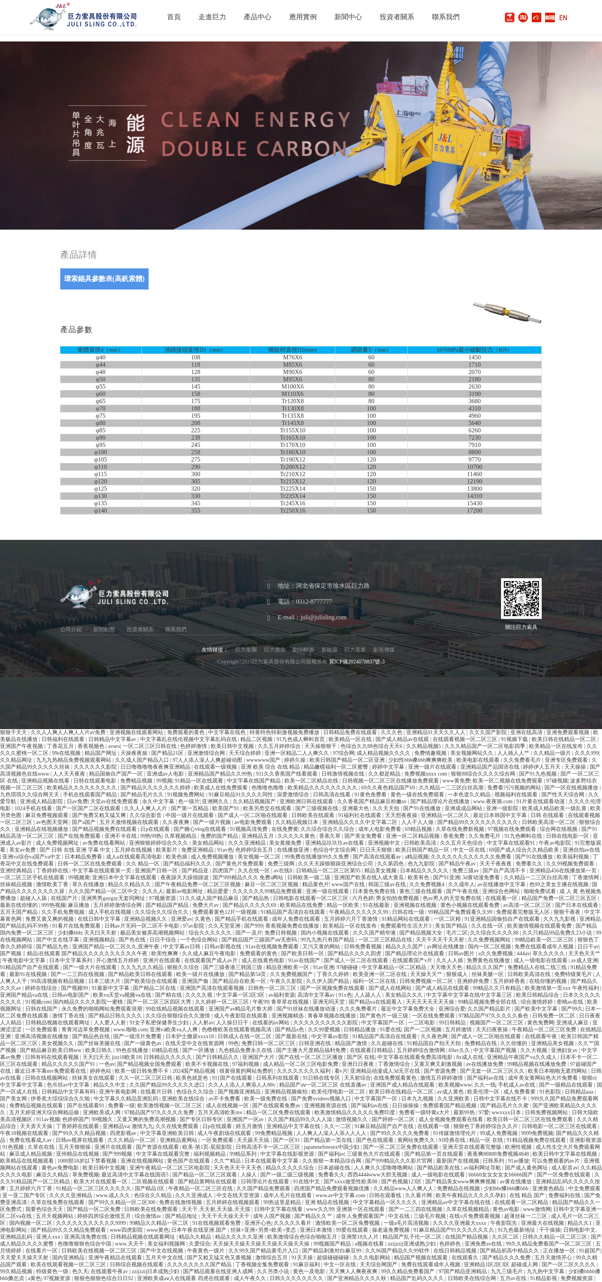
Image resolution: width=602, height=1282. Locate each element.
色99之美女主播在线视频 (559, 884)
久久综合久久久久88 (495, 933)
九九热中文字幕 (546, 1271)
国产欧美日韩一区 (303, 953)
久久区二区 (506, 1237)
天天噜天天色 (447, 967)
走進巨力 (212, 17)
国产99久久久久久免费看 (400, 1133)
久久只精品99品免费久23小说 (558, 933)
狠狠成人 (457, 974)
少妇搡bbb (70, 933)
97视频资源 (163, 898)
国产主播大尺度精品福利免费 (311, 1050)
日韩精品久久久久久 (169, 1057)
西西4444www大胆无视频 (378, 1175)
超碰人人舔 (34, 898)
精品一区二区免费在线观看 (279, 1112)
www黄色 (158, 1230)
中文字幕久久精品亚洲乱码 (127, 1099)
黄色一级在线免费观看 (418, 794)
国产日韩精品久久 (218, 1057)
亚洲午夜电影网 (118, 1092)
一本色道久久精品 (470, 794)
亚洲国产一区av (246, 1119)
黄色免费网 (540, 1023)
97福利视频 (246, 1064)
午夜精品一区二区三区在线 (201, 1188)
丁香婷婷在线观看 (78, 1126)
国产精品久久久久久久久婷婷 (156, 788)
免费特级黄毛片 (574, 974)
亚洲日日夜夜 (358, 1064)
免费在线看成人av (31, 1140)
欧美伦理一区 (484, 1092)
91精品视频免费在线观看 (537, 1140)
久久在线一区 (254, 870)
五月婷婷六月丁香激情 (351, 919)
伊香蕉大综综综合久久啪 (61, 1099)
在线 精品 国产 (527, 1195)
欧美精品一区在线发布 (556, 746)
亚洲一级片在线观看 (433, 767)
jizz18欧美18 (126, 1057)
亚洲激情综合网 (207, 753)
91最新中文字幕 (111, 988)
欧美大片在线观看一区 (101, 1181)
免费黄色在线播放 (489, 960)
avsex (114, 746)
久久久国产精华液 (375, 933)
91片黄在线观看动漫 (541, 801)
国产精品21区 (168, 753)
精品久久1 (580, 1223)
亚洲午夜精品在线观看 (116, 1257)
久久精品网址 (17, 760)
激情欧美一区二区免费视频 (348, 1223)
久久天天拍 (386, 808)
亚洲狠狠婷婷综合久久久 (159, 843)
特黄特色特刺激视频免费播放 (285, 732)
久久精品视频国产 (255, 801)
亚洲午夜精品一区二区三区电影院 (170, 1168)
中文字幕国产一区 (383, 1023)
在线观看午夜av (110, 1271)
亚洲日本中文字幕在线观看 (125, 877)
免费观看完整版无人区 (523, 912)
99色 (233, 1043)
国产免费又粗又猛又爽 (99, 815)
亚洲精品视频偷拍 (287, 1092)
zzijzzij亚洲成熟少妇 (412, 1244)
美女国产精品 (452, 926)
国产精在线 (169, 995)
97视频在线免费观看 (513, 829)
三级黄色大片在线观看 (374, 1154)
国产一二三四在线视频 (78, 974)
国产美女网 (14, 1099)
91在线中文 (307, 1181)
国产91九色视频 (538, 774)
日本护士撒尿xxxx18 (190, 1036)
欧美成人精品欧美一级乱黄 (555, 808)
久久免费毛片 (485, 836)
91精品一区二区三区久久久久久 (94, 1188)
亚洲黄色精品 (549, 1188)
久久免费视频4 (427, 884)
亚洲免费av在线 (484, 1244)
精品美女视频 (381, 870)
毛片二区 (457, 933)
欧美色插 (177, 857)
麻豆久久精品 (53, 1175)
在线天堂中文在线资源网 (195, 1043)
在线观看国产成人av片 (211, 960)
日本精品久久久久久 (425, 870)
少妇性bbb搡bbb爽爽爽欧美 (421, 760)
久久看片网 (419, 1195)
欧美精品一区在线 (351, 739)
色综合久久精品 (153, 1195)
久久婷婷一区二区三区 (222, 1002)
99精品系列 (244, 1154)
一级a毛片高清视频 (407, 1223)
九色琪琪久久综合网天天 (30, 794)
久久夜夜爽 (176, 822)
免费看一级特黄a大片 (425, 1112)
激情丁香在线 (69, 1016)
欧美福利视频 (573, 857)
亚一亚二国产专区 (24, 1195)
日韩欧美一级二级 (309, 877)
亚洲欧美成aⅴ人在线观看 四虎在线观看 (184, 1278)
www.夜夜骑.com (493, 801)
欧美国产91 (226, 808)
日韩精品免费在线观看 (351, 732)
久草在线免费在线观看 (58, 1202)
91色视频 (13, 1147)
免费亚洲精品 (198, 850)
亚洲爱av (181, 919)
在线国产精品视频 (467, 1237)
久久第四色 (391, 864)
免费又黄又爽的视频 (50, 919)
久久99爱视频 (325, 1029)
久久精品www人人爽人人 (404, 1188)
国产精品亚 (196, 870)
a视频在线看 (370, 1244)
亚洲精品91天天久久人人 (436, 732)
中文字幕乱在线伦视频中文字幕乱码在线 (189, 739)
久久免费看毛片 (522, 760)
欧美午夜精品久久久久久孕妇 (471, 1195)
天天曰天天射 (101, 933)
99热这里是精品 (283, 1202)
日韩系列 (494, 1161)
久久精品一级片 (552, 753)
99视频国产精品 (332, 1244)
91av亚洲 (323, 967)
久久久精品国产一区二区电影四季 (486, 746)
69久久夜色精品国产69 (389, 788)
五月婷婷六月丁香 (31, 1188)
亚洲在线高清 (527, 732)
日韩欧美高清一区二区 (549, 822)
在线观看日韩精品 (372, 1050)
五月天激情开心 (554, 1257)
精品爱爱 (218, 891)
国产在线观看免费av (277, 1105)
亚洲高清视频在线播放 (42, 1036)
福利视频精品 (210, 1154)
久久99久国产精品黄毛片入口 (264, 1251)
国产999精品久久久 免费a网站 (249, 877)
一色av (107, 1064)
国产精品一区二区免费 (94, 1209)
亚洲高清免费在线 (86, 1237)
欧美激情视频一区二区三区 (170, 1105)
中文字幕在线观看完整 (163, 1154)
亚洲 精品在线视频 (328, 1202)
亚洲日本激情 (317, 1230)
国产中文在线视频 (162, 1251)
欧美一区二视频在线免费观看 (508, 781)
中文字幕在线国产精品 (254, 781)
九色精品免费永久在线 (246, 1050)
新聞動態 (104, 630)
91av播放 (518, 1161)
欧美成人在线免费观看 (221, 788)
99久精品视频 (17, 1271)
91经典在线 (452, 1140)
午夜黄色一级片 (206, 1251)
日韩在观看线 (386, 1195)
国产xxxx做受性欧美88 (351, 1181)
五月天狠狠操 (75, 1147)
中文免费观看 (584, 1188)
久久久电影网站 (372, 1257)
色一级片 (189, 801)
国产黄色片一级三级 (385, 1016)
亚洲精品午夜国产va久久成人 (522, 1057)
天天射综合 (357, 1078)
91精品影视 (544, 1278)
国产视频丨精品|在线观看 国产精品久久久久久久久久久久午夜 (74, 953)
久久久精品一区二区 (132, 1140)
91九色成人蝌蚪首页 (301, 739)
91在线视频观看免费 (217, 1223)
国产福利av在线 (486, 1078)
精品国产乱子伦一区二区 (412, 1237)
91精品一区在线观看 (200, 781)
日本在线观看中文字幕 (272, 1161)
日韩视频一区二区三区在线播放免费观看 (391, 781)
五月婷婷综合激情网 (422, 1050)
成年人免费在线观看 (297, 919)
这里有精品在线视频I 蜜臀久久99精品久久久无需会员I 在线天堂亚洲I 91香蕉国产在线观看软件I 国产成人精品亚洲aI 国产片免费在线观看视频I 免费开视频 (182, 725)
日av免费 (77, 801)
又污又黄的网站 (322, 947)
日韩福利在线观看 (63, 739)
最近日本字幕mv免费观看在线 (51, 1071)
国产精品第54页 (248, 974)
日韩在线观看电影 (95, 781)
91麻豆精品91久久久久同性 (241, 794)
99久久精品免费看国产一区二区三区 (549, 1244)
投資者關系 (397, 17)
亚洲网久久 (216, 801)
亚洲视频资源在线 (326, 1105)
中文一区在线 (470, 850)
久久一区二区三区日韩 (146, 1078)
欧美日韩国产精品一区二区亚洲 (347, 760)
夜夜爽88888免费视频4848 (499, 1154)
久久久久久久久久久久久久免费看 (472, 857)
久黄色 (203, 919)
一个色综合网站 (199, 940)
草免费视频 (85, 1175)
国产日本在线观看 (577, 905)
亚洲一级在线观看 (328, 891)
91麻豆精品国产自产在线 (384, 1126)
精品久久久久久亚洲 (240, 1237)
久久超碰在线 (388, 1043)
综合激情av (149, 1216)
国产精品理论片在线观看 (415, 953)
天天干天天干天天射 (441, 940)
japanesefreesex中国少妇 (332, 1147)
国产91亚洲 (446, 877)
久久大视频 (534, 1050)
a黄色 (34, 1278)
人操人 (249, 1175)
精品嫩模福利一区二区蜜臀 (337, 767)
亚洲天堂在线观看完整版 (472, 1147)
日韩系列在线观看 (278, 1078)
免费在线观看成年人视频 (544, 947)
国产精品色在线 (91, 1036)
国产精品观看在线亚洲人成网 (219, 1271)
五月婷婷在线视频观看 (233, 1202)
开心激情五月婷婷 (118, 960)
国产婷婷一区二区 (394, 1119)
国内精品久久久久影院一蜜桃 (88, 1002)
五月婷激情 (459, 1029)
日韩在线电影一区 (568, 836)
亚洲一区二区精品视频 (413, 836)
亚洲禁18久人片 (360, 1237)
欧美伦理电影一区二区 (339, 1092)
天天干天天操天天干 (226, 1216)
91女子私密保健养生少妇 (159, 1023)
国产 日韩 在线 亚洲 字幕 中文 (76, 850)
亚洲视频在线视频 (416, 905)
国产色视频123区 (402, 1181)
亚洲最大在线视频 (543, 1223)
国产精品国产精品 (168, 905)
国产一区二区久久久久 (569, 1264)
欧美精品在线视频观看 (27, 1161)
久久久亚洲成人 (194, 1195)
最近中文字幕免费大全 (408, 1009)
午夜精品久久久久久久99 (359, 912)
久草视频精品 (181, 836)
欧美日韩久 (99, 1050)
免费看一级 (121, 1105)
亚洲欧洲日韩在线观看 (307, 801)
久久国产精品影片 (490, 1009)
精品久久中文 (110, 1085)
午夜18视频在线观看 (25, 1133)
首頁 (174, 17)
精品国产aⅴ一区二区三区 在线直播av (323, 1085)
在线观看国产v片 (413, 960)
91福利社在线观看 (360, 815)
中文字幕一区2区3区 (241, 995)
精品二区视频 (257, 739)
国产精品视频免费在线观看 (105, 829)
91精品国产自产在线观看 (30, 967)
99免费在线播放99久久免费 (317, 857)
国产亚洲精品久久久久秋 (357, 1278)
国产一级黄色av (143, 1043)
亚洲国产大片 (259, 1057)
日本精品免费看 (84, 857)
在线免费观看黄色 (396, 1078)
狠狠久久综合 (184, 967)
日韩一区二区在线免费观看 (91, 864)
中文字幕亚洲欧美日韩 (167, 1133)
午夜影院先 (504, 1223)
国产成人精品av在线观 (402, 739)
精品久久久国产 (405, 947)
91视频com (38, 1002)
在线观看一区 (502, 898)
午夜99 (261, 1002)
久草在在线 (42, 1147)
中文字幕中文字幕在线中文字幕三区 (470, 995)
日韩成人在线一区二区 (245, 1036)
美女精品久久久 (404, 995)
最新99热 (464, 1112)
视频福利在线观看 (517, 794)
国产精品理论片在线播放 (440, 801)
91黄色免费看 (371, 794)
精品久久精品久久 (130, 884)
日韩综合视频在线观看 (137, 1264)
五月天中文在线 (165, 1257)
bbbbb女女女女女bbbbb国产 (501, 1175)
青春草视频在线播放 (332, 1016)
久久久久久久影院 (96, 767)
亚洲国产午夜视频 (22, 746)
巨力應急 (275, 650)
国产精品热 (256, 898)
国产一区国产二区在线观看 (89, 808)
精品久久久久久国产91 (69, 1064)
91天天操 (302, 1257)
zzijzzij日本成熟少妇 (156, 1271)
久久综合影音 (146, 815)
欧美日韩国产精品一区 (423, 850)
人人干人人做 (418, 822)
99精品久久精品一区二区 (159, 1223)
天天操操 (575, 767)
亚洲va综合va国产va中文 (32, 857)
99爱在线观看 (353, 1230)
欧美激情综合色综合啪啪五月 (303, 1237)
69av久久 (459, 1050)
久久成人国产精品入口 (142, 760)
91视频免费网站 (186, 794)
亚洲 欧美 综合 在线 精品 (271, 767)
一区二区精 (448, 919)
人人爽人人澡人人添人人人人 (332, 1133)
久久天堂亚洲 (225, 926)
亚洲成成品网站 (464, 808)
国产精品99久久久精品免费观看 (69, 1230)
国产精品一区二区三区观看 (205, 1175)
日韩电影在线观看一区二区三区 (311, 898)
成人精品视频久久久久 (384, 753)
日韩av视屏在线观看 (80, 1140)
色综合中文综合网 (335, 850)
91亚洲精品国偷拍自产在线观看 (503, 919)
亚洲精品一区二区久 (446, 815)
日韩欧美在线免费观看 (151, 1209)
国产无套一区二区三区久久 (493, 1071)
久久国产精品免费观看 (264, 1188)
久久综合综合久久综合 (328, 829)
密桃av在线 (571, 1002)
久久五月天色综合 (462, 843)
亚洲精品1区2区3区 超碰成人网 (501, 1264)
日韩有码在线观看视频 (52, 1057)
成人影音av (564, 1168)
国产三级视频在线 (317, 808)
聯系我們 (446, 17)
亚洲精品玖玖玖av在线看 (335, 843)
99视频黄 (79, 877)
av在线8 (284, 870)
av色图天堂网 (52, 822)
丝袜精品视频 (17, 884)
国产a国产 (84, 822)
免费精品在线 (481, 1043)
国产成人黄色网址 (527, 1168)
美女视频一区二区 (260, 857)
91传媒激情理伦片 (455, 1133)
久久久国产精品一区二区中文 (104, 891)
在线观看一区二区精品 (522, 1202)
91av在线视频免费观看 (272, 947)
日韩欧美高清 (421, 843)
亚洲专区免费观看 (567, 760)
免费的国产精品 (220, 836)
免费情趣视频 (431, 753)
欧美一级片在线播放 (201, 974)
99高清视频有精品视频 (58, 981)
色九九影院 (422, 864)
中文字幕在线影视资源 (288, 1154)
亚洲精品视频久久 (146, 919)
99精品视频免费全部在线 (488, 1002)
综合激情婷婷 (537, 1002)
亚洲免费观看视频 (568, 732)
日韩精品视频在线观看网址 (58, 1023)
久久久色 (392, 732)
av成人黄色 (451, 1092)
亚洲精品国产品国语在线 (490, 767)
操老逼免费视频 (391, 1230)
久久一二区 (338, 1126)
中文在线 (399, 1216)
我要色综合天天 (44, 1209)
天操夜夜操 (135, 753)
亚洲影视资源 (585, 1140)
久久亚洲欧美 (454, 1099)
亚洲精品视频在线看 (46, 781)
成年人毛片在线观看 (288, 1195)
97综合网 (343, 753)
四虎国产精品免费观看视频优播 (332, 1188)
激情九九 (142, 1126)
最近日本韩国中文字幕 (500, 815)
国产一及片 (248, 933)
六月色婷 (363, 898)
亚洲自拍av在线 (581, 850)
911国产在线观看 (232, 1078)
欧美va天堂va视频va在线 (122, 995)
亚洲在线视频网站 (143, 1161)
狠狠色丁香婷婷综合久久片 (486, 1126)
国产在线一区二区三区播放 (311, 1057)
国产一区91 (287, 1140)
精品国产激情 (352, 1043)
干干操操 (550, 1230)
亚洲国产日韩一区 (157, 870)
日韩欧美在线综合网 (473, 1278)
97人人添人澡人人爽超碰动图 (208, 760)
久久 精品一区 (143, 864)
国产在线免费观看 (80, 836)
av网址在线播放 (446, 947)
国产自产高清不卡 (505, 870)
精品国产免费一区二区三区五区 (559, 898)
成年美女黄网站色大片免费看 (543, 1078)
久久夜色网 (435, 1036)
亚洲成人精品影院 (42, 801)
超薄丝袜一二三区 (526, 1216)
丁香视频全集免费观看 (263, 1264)
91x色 (345, 995)
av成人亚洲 (584, 960)
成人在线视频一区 (228, 1105)
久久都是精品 (385, 774)
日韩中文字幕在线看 (279, 1209)
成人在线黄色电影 (263, 960)
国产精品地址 (182, 1216)
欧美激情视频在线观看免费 (540, 926)
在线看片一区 (42, 1251)
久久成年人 (461, 884)
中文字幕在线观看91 (512, 843)
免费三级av (466, 870)
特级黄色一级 (53, 1271)
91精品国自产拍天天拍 (434, 1043)
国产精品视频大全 (421, 933)
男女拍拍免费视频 (398, 898)
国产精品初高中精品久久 (510, 1251)
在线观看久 (466, 1257)
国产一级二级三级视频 (288, 1175)
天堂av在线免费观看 (115, 801)
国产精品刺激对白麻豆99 (332, 1251)
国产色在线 (133, 940)
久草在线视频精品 (468, 1209)
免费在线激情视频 (181, 1202)
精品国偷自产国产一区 (116, 774)
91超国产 (589, 1251)
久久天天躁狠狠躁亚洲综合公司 (336, 864)
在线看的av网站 (271, 1023)
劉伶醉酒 (303, 650)
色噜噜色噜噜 (268, 788)
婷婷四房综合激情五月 (104, 1216)
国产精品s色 (290, 1029)
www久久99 (320, 1209)
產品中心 (257, 17)
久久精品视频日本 (297, 822)
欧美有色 (419, 877)
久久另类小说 (274, 1271)
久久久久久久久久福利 (304, 1071)
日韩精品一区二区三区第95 (329, 870)
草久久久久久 (549, 953)
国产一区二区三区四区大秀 (160, 1002)
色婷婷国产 (75, 1119)
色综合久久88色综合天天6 (372, 746)
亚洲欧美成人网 (102, 1112)
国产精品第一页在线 (329, 1140)
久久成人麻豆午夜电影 (209, 953)
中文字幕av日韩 (182, 947)
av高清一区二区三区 (527, 905)
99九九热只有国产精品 (328, 940)
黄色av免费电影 (60, 1168)
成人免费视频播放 (213, 857)
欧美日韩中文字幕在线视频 (566, 1154)
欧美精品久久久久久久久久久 (82, 788)
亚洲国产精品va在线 (25, 995)
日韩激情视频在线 (343, 774)
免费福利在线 (565, 1195)
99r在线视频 (67, 753)
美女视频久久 (58, 1043)
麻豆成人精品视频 (31, 1154)
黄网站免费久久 (417, 1140)
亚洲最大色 (356, 808)
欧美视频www (454, 1085)
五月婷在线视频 (134, 850)
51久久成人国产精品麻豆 (210, 898)
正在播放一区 (560, 1251)
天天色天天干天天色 (238, 1168)
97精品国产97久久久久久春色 (494, 1016)
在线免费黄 (284, 829)
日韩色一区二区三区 (273, 988)
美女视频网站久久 (472, 753)
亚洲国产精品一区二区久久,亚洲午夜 (116, 947)
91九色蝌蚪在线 (524, 836)
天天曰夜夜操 (492, 1029)
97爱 (483, 1112)
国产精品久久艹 (314, 1216)
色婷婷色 (450, 1244)
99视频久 (102, 1119)
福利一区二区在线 (375, 981)
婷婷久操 (295, 760)
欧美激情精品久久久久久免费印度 (355, 1112)
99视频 (164, 781)
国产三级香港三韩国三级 (233, 967)
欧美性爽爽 (165, 953)
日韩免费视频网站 (547, 1112)
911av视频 (48, 1119)
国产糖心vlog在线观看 (200, 829)
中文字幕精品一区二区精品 (395, 967)
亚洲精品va (116, 1126)
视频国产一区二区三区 (497, 1023)
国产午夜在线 (463, 891)
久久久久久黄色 (297, 836)
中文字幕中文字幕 (22, 1085)
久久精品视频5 (424, 746)
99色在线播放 (133, 1050)
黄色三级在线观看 (421, 891)
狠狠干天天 (14, 732)
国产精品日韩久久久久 (116, 1016)
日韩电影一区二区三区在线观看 (560, 1126)
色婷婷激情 (194, 746)
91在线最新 (377, 905)
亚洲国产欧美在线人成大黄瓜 (369, 877)
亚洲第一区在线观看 (361, 1209)
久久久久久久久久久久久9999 (91, 1223)
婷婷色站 (101, 1071)
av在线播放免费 (485, 1064)
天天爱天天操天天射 (25, 1257)
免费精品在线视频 (459, 1188)
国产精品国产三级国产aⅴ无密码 (260, 940)
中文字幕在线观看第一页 (102, 870)
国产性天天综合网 (563, 794)
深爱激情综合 (294, 794)
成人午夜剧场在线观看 (225, 1133)
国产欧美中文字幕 (536, 1009)
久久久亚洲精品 (247, 843)
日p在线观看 (155, 829)
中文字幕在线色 (227, 732)
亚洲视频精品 (100, 940)
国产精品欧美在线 (439, 1168)
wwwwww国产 (263, 760)
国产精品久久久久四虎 (355, 953)
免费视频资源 (577, 1278)
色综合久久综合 (195, 1092)
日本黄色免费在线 (374, 891)
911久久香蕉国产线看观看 (287, 774)
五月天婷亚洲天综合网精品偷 (45, 1112)
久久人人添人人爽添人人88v (242, 1085)
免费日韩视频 (281, 933)
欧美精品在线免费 (302, 905)
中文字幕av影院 (330, 1036)
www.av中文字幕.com (341, 1195)
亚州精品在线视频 (78, 1154)
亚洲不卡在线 (121, 836)
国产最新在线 (292, 1036)
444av (523, 953)
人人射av (202, 1023)
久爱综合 (199, 1244)
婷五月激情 (250, 1126)
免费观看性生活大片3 (406, 926)
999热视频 (53, 905)
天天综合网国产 (379, 1264)
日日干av (588, 947)
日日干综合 (163, 940)
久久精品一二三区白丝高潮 (452, 788)
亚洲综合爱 (451, 1009)
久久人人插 (450, 960)
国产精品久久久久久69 (250, 905)
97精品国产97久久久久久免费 (159, 1112)
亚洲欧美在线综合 (184, 1099)
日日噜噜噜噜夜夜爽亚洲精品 (156, 767)
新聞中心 (348, 17)
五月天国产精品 (19, 912)
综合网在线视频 (559, 829)
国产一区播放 (199, 1050)
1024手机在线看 (34, 808)
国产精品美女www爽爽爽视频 (461, 1181)
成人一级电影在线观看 (541, 960)
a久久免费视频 (496, 953)
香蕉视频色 (92, 746)
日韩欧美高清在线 (530, 974)
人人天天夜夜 (70, 774)
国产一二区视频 (423, 1029)
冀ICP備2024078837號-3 (357, 662)
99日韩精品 (453, 1023)
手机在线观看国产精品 (90, 794)
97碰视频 (557, 781)
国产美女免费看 (364, 836)
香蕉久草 (330, 836)
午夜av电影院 (555, 843)
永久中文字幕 (159, 801)
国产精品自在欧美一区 (240, 981)
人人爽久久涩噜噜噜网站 (384, 1168)
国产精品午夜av (457, 864)
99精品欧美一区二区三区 (544, 940)
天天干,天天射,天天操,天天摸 (216, 1209)
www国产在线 (348, 884)
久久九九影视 (560, 919)
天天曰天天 (96, 1057)
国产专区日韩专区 (202, 1119)
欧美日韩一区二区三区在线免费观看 (530, 1119)
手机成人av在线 (517, 1085)
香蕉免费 (454, 836)
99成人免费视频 (499, 1133)
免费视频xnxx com (426, 774)
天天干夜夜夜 (496, 864)
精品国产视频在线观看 (421, 1257)
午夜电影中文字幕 (24, 960)
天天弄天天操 (37, 1126)
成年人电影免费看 (380, 829)
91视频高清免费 (249, 829)
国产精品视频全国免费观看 (150, 1064)
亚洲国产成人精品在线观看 (403, 1085)
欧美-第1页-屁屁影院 (207, 1147)
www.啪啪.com (130, 1029)
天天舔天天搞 (254, 1140)
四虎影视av (124, 1133)
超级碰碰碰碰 (334, 1257)
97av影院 (194, 926)
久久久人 (153, 891)
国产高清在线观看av (377, 857)
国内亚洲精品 (69, 1257)
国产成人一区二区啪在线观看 (253, 815)
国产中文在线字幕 (58, 940)
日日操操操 (406, 1105)
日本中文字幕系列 (71, 960)
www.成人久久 (113, 1195)
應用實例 (303, 17)
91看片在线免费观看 (77, 926)
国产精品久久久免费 (507, 1257)
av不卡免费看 (225, 1099)
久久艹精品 (228, 1161)
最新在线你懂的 (19, 905)
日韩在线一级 (409, 912)
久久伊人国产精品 (328, 981)
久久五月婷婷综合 (280, 746)
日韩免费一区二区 (554, 1016)
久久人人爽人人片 (146, 808)
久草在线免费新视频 (461, 829)
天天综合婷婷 (246, 753)
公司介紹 (71, 630)
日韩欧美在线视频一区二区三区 (99, 1251)
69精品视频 (419, 829)
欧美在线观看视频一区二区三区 (69, 1264)
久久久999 (587, 753)
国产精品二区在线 (155, 988)
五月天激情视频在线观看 (129, 822)
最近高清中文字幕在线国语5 (135, 1175)
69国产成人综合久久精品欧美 (525, 850)
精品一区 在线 (486, 1140)
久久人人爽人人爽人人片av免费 (69, 732)
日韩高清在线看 (332, 794)
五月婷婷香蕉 (510, 981)
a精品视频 (416, 857)
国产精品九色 (53, 947)
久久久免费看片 (359, 1009)
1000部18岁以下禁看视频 (88, 1161)
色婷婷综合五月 (255, 850)
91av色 (225, 850)
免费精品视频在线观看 (36, 1105)
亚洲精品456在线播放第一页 (563, 870)
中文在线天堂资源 (239, 1195)
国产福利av (331, 1154)
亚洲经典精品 (17, 870)
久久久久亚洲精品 (71, 1195)
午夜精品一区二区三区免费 (545, 1029)
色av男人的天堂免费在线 (453, 898)
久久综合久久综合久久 (162, 912)
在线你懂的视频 (548, 981)
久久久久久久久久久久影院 (326, 1023)
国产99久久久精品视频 (80, 1133)
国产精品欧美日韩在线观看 (141, 974)
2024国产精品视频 (194, 1071)
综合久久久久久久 (211, 933)
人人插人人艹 (514, 753)
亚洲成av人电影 (166, 774)
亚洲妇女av (565, 1050)
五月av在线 (514, 1278)
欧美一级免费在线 (266, 1099)
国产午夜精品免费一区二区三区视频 (198, 884)
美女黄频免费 (286, 843)
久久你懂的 (514, 1043)
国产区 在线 (361, 1057)
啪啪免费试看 (540, 891)
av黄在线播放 (516, 1181)
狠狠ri (589, 1078)
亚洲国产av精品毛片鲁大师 (241, 1009)
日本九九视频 (418, 1099)
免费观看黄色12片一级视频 (225, 912)
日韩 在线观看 (548, 815)
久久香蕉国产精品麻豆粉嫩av (372, 801)
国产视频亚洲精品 (240, 1092)
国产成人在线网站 (391, 988)
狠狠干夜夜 (568, 912)
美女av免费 (23, 850)
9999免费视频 (537, 1133)
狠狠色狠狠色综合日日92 (104, 1278)
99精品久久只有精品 (498, 988)
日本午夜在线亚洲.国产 (199, 1230)
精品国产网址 (101, 753)
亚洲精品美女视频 (553, 1043)
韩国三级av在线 (387, 884)
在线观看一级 (434, 1126)
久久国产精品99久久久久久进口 (167, 1085)
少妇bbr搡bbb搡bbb (507, 1188)
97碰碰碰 (347, 967)
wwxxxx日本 (507, 1112)
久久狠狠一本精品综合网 (332, 1161)
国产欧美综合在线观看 (151, 981)
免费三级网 (282, 864)
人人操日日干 (233, 1023)
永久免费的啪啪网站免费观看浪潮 (102, 1009)
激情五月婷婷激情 (442, 1078)
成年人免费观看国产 (361, 1216)
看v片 (341, 1071)
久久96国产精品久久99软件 (398, 1251)
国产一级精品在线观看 (566, 1085)
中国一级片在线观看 (190, 815)
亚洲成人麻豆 (573, 1023)
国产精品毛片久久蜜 (505, 1105)
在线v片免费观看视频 (475, 1216)
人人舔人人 (368, 995)
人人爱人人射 (110, 1023)
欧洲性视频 (519, 1147)
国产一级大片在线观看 (90, 967)
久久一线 (485, 1085)
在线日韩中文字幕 (100, 919)
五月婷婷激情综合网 (118, 905)
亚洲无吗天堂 (329, 1002)
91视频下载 (515, 739)
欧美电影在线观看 (478, 760)
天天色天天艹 (584, 953)
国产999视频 (118, 1154)
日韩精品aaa (580, 1092)
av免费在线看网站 (105, 843)
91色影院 (550, 1092)
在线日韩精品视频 (455, 1251)
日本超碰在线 (335, 1168)
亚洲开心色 (258, 1223)
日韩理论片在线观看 (266, 1181)
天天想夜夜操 (402, 815)
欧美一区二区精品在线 (312, 781)
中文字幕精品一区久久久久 (386, 1202)
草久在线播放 (89, 884)
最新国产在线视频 (458, 1161)
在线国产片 (65, 898)
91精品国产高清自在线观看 (294, 912)
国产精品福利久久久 (188, 864)
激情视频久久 (352, 1119)
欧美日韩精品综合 (538, 995)
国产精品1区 (150, 1188)
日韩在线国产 (42, 1009)
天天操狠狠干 (321, 746)
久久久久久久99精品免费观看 (268, 891)
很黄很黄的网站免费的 (247, 1071)
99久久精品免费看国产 (408, 1271)
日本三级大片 (105, 981)
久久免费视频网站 (490, 940)
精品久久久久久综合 (291, 1168)
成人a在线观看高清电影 (135, 857)
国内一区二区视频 (490, 947)
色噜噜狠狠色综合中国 (85, 1244)
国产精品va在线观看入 (376, 1002)
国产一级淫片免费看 (138, 1036)
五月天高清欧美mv (220, 1112)
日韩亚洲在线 (315, 1043)
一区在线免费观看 (434, 1016)
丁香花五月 (61, 746)
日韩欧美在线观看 (313, 815)
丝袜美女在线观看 (94, 1078)
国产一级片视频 (212, 822)
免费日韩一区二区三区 (269, 1043)
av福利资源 (281, 995)
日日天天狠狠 (377, 850)
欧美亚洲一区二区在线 (380, 974)
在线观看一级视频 (216, 767)
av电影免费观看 (253, 822)
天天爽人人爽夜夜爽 (354, 1271)
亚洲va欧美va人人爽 (174, 1029)
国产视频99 (75, 988)
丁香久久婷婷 (334, 974)
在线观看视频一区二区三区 (466, 739)
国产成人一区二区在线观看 (357, 960)
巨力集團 (246, 650)
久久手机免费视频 (63, 912)
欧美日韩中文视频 (233, 746)
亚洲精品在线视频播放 (42, 829)
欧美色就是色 (193, 1078)
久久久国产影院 (488, 732)
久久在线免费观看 (177, 1126)
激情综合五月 (272, 1257)
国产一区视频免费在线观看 (333, 988)
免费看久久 (530, 864)
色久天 (80, 1271)
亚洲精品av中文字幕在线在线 (456, 1202)
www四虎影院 (127, 1230)
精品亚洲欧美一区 (288, 967)
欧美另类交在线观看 (268, 808)
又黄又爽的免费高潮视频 (147, 1119)
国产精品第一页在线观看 (434, 1154)
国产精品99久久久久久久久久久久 (478, 822)
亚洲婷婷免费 (474, 981)
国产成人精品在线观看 (443, 988)
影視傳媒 (384, 650)
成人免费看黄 (520, 1092)
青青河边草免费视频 (86, 1029)
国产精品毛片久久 (143, 794)
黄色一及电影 (310, 1271)
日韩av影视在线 (223, 947)
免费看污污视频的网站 (514, 788)
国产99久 (572, 1009)
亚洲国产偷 (196, 981)
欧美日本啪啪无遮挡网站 (558, 1071)
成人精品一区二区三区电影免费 (301, 1064)
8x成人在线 (470, 1057)
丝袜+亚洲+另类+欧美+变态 (264, 1230)
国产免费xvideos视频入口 (321, 1099)
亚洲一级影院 (503, 808)
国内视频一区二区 (31, 1223)
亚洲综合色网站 (501, 891)
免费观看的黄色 (186, 732)
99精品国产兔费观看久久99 (461, 912)
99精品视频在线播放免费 (537, 1064)
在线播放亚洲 (294, 850)
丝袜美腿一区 (488, 974)
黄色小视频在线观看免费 (470, 905)
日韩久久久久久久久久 (297, 1278)
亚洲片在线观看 (162, 960)
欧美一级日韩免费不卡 (142, 1071)
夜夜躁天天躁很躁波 (185, 877)
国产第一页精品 (190, 808)
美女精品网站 (209, 843)
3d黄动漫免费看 (481, 877)
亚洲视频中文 (385, 843)
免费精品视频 (137, 781)
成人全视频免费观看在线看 (451, 1119)
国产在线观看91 (86, 1105)
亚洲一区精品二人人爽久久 (298, 753)
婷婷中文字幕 (389, 767)
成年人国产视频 (272, 1216)
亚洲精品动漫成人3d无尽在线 (386, 1071)
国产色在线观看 (375, 1140)
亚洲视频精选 (288, 1016)
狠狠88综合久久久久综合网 (484, 774)
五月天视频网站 (55, 1216)
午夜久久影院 (287, 981)
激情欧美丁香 (53, 884)
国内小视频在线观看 (326, 933)
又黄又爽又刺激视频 (439, 1064)
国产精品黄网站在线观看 (208, 1181)
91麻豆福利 (307, 1264)
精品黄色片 (315, 884)
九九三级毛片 (507, 1271)
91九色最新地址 (517, 1230)
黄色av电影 (507, 1209)
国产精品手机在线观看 (242, 919)
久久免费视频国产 (292, 974)
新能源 (329, 650)
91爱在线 (390, 1029)
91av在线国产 (304, 960)
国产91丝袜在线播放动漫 (306, 1009)
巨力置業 (355, 650)
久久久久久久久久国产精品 (200, 1264)
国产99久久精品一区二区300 (122, 1202)
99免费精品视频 (274, 1133)
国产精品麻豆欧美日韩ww (51, 1050)
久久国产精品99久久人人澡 (301, 1119)
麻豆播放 (79, 905)
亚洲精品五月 (258, 836)
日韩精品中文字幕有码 (69, 1092)
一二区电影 (422, 1023)
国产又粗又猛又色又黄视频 (220, 1257)
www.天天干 (130, 1244)
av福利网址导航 (483, 1168)
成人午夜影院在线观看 (241, 1016)
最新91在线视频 (28, 974)
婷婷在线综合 (42, 988)
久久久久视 (199, 995)
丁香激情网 (586, 877)
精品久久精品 (196, 1237)
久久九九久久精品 (143, 967)
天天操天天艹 (427, 974)
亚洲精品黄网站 (179, 1140)
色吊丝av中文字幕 (69, 1085)
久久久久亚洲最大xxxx (460, 1223)
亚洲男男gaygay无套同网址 (113, 898)
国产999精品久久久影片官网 (399, 1161)
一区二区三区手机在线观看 (33, 877)
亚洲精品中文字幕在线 (294, 1126)
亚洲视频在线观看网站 (137, 732)
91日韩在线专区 (322, 1078)
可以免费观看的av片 (556, 1161)
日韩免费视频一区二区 (427, 981)
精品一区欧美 (344, 905)
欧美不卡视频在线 (207, 1064)
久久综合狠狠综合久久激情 (179, 1016)
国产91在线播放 (422, 808)
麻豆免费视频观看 (47, 815)
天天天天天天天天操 (431, 1002)
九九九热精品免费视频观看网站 (74, 760)
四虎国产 (223, 870)
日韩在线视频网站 (47, 1078)
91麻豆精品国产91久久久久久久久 (454, 1230)
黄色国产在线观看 (189, 1161)
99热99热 (151, 836)
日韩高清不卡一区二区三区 (269, 1147)
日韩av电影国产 (71, 995)
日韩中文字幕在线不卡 (501, 1099)
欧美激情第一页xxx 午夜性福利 (562, 988)
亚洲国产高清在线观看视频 (213, 988)
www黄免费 (456, 781)
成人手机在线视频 (110, 912)
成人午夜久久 (251, 1278)
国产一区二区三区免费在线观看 (401, 1147)
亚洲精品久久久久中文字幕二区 (360, 822)
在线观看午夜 (542, 1036)
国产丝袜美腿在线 (100, 1043)
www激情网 (537, 1209)
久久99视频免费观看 (571, 864)
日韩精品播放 (360, 1029)
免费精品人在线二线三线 (538, 967)
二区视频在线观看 (153, 1181)
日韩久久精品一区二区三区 (556, 1237)
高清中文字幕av (317, 995)
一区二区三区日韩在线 (150, 746)
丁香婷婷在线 (53, 870)
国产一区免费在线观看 (564, 1175)
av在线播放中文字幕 (502, 884)
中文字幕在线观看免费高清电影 (415, 1057)
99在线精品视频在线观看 (176, 1009)
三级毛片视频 (430, 1216)
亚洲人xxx (49, 1237)
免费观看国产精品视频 (450, 1105)
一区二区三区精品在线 (385, 940)
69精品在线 (166, 1050)
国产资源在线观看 (158, 1147)
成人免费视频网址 (58, 843)
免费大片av (206, 905)
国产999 (253, 926)
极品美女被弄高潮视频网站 (153, 933)
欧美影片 (167, 850)
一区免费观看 (42, 1029)
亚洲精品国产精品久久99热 (221, 774)
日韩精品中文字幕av (113, 739)
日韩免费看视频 (363, 947)
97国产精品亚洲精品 (463, 1271)
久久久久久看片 (293, 1223)
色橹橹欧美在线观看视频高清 (237, 1029)
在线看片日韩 (157, 1092)
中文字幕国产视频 (495, 1050)
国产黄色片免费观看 (240, 864)
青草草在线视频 (290, 1002)
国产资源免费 (441, 1071)
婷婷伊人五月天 (542, 767)
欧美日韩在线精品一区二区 (565, 739)
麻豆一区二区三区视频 (272, 884)
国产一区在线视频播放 (572, 788)
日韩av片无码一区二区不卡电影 (142, 926)
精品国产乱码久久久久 (417, 1278)
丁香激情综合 (395, 1064)
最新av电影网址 (185, 891)
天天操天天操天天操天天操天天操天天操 (262, 1244)
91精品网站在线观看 (407, 919)
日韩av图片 (462, 953)
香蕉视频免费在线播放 (293, 926)
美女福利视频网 (167, 1244)
